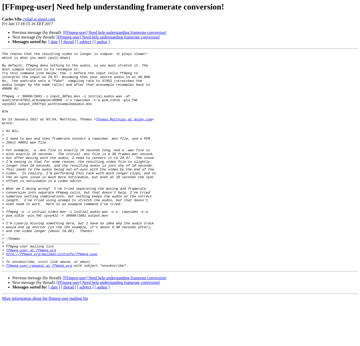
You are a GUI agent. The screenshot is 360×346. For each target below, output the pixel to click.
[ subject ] (85, 42)
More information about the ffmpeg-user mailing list (45, 341)
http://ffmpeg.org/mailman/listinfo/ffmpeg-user (52, 294)
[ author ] (102, 42)
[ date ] (54, 42)
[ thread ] (68, 42)
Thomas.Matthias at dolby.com (124, 133)
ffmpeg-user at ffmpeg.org (31, 290)
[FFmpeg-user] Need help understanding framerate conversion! (115, 32)
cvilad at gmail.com (39, 19)
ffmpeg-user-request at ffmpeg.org (39, 308)
